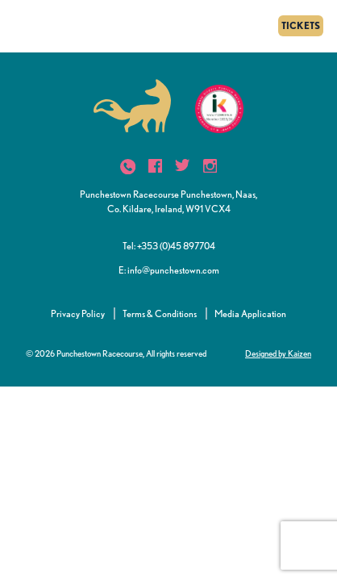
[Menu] (18, 26)
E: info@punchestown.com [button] (169, 270)
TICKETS (300, 25)
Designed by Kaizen (278, 353)
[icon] (127, 166)
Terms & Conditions (160, 313)
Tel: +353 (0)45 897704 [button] (169, 246)
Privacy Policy (78, 313)
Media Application (250, 313)
